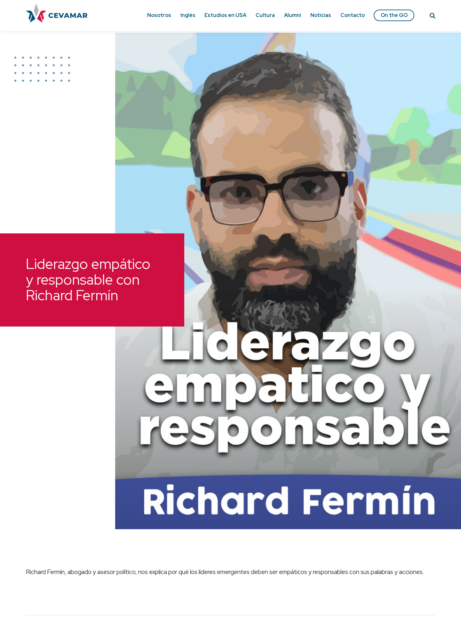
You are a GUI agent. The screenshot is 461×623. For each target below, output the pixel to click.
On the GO (394, 15)
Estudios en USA (225, 15)
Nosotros (159, 15)
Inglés (187, 15)
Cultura (265, 15)
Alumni (292, 15)
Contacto (352, 15)
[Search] (432, 16)
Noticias (320, 15)
